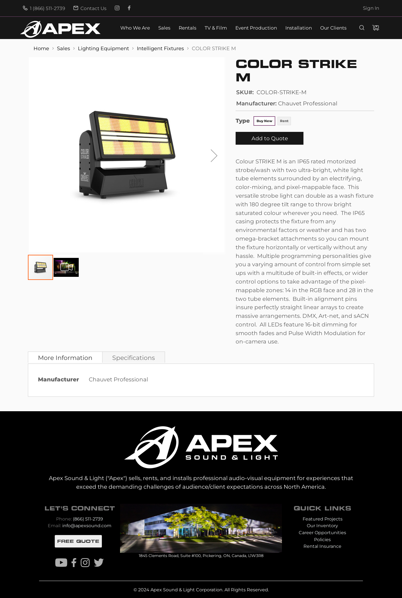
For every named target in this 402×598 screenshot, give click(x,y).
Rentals (187, 28)
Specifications (133, 358)
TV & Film (216, 28)
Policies (322, 539)
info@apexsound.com (86, 525)
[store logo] (60, 29)
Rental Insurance (322, 546)
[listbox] (272, 121)
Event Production (256, 28)
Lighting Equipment (104, 48)
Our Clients (333, 28)
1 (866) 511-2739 (44, 8)
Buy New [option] (264, 121)
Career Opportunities (322, 532)
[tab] (65, 357)
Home (42, 48)
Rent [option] (284, 121)
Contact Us (89, 8)
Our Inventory (322, 525)
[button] (214, 155)
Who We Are (135, 28)
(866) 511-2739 (88, 519)
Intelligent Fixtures (161, 48)
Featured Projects (323, 519)
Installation (298, 28)
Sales (164, 28)
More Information (65, 358)
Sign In (371, 8)
